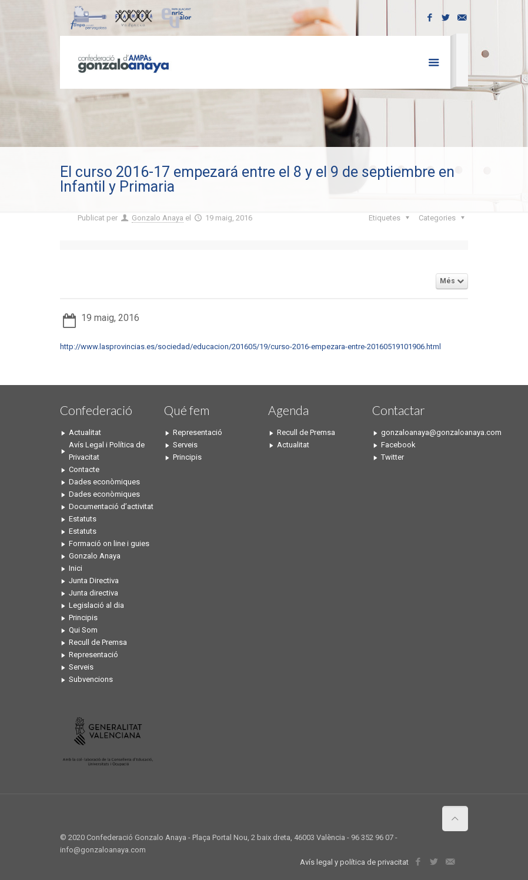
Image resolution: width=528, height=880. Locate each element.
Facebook (398, 444)
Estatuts (82, 518)
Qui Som (83, 629)
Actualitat (85, 432)
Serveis (81, 666)
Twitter (392, 457)
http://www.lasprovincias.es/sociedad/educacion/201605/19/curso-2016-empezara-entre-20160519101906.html (250, 346)
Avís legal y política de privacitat (354, 862)
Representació (93, 654)
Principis (83, 617)
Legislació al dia (96, 605)
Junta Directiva (94, 580)
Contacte (84, 469)
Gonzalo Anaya (157, 217)
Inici (75, 568)
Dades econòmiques (104, 481)
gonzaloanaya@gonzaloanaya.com (424, 432)
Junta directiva (93, 592)
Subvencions (91, 679)
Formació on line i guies (109, 543)
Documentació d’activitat (111, 506)
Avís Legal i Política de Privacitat (107, 450)
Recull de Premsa (98, 642)
